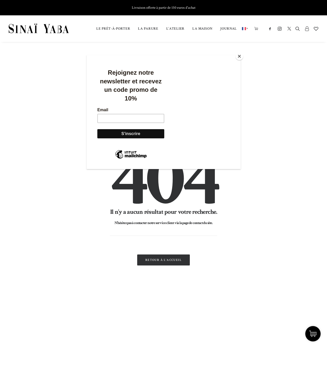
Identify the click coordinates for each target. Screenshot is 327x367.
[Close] (239, 56)
